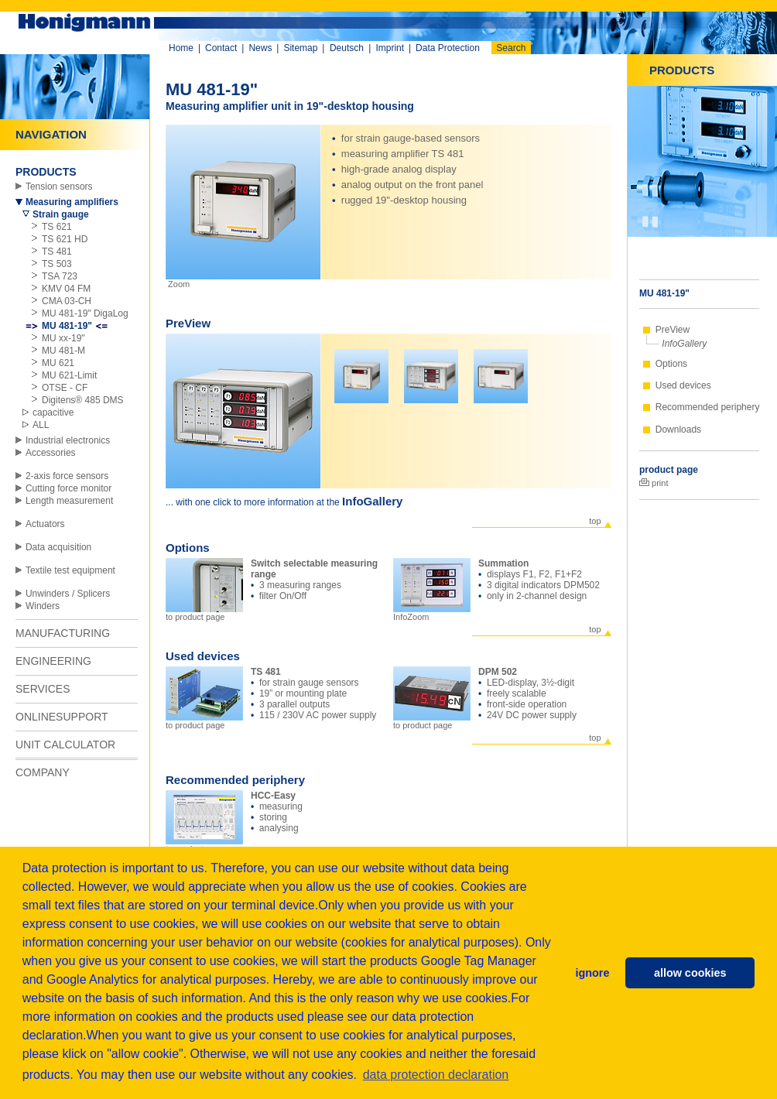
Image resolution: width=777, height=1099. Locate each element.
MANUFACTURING (62, 633)
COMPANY (42, 772)
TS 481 (57, 251)
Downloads (678, 429)
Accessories (51, 452)
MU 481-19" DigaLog (85, 313)
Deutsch (347, 48)
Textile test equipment (70, 570)
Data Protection (448, 48)
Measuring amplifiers (72, 202)
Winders (43, 606)
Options (671, 363)
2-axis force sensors (67, 476)
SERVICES (42, 689)
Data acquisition (58, 547)
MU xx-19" (63, 338)
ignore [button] (592, 973)
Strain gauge (61, 214)
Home (181, 48)
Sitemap (300, 48)
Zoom (178, 284)
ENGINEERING (53, 661)
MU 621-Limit (69, 375)
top (595, 521)
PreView (672, 329)
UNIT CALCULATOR (65, 744)
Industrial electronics (68, 440)
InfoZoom (432, 612)
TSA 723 (59, 276)
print (653, 483)
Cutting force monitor (68, 488)
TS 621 (57, 226)
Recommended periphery (707, 407)
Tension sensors (59, 186)
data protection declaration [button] (436, 1074)
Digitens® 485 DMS (83, 400)
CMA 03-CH (66, 301)
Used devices (683, 385)
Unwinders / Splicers (68, 593)
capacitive (53, 412)
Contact (221, 48)
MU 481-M (63, 350)
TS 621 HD (64, 239)
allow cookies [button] (690, 973)
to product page (204, 612)
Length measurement (69, 500)
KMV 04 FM (66, 288)
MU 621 (58, 363)
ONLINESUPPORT (61, 716)
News (260, 48)
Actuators (45, 524)
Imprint (389, 48)
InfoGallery (684, 343)
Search (510, 48)
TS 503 (57, 263)
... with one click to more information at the (254, 502)
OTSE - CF (64, 387)
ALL (41, 424)
